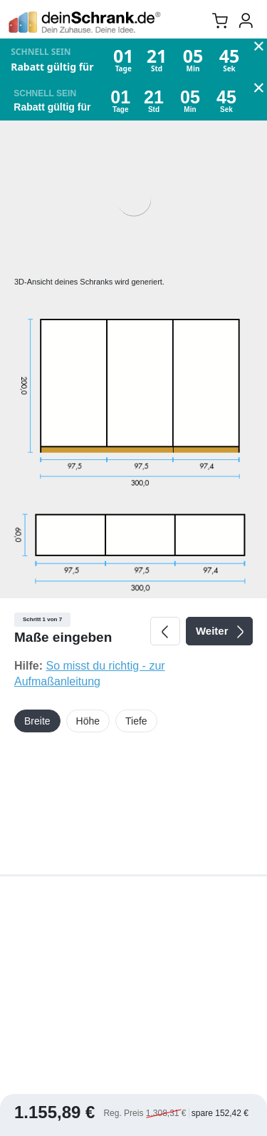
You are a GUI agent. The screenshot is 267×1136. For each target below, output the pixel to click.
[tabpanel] (133, 498)
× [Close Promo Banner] (259, 48)
